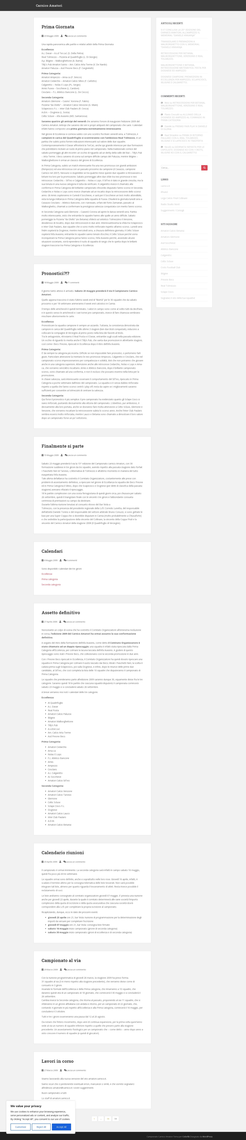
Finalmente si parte (63, 446)
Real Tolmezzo (168, 285)
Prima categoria (50, 579)
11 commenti (73, 282)
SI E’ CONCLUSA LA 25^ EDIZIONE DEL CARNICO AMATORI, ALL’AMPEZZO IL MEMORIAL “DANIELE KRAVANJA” (181, 32)
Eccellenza (47, 573)
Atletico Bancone (169, 249)
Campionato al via (61, 960)
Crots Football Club (170, 267)
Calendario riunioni (63, 852)
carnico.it (165, 185)
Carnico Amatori (49, 5)
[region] (40, 1117)
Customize (20, 1126)
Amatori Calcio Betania (172, 230)
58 (108, 1118)
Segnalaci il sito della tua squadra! (178, 297)
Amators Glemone (170, 236)
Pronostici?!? (55, 273)
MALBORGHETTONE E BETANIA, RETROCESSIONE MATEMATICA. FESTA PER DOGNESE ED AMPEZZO (183, 67)
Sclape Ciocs (167, 291)
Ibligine (164, 273)
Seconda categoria (51, 584)
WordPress (207, 1136)
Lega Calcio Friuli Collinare (174, 198)
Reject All (41, 1126)
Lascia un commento (77, 35)
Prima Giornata (58, 27)
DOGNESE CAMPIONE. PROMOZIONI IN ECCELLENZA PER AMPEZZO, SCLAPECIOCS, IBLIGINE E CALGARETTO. (184, 79)
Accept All (61, 1126)
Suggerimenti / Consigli (172, 210)
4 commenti (71, 560)
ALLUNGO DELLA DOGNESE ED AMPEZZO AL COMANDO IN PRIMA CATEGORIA (183, 117)
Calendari (52, 551)
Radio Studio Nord (170, 204)
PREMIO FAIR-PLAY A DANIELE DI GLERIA (184, 128)
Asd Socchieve (168, 242)
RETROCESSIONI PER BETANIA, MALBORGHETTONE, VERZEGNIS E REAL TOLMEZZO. (182, 56)
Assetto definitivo (61, 612)
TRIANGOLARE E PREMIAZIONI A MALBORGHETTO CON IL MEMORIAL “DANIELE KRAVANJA (180, 44)
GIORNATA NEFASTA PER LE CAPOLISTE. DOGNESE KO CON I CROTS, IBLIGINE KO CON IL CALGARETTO (182, 149)
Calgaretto (166, 255)
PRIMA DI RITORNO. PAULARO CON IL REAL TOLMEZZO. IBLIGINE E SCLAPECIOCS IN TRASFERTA (182, 138)
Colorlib (186, 1136)
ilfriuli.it (164, 192)
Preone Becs (167, 279)
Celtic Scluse (167, 261)
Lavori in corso (58, 1061)
